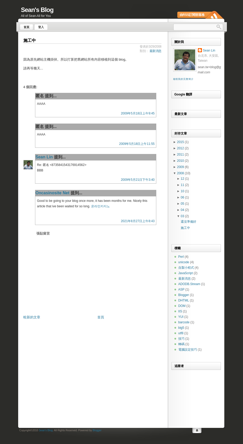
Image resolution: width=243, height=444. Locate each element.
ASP (181, 289)
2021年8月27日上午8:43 (137, 221)
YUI (181, 317)
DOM (182, 306)
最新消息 (155, 51)
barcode (184, 322)
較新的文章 (31, 317)
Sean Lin (44, 157)
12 (183, 179)
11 (183, 185)
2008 (181, 173)
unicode (183, 262)
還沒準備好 (188, 221)
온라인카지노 (100, 206)
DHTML (183, 300)
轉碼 (181, 344)
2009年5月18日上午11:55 (137, 144)
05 (183, 203)
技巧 (181, 338)
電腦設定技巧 (187, 349)
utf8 (181, 333)
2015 (181, 142)
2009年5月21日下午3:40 (137, 180)
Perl (181, 257)
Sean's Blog (37, 9)
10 (183, 191)
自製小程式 (186, 267)
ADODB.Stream (189, 284)
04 (183, 210)
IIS (180, 311)
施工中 (29, 40)
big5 (181, 328)
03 (183, 216)
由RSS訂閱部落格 (192, 15)
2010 (181, 161)
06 (183, 197)
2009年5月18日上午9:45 (137, 113)
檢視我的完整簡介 (183, 79)
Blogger (183, 295)
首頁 (100, 317)
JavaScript (185, 273)
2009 (181, 167)
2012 (181, 148)
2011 (181, 154)
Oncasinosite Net (53, 193)
